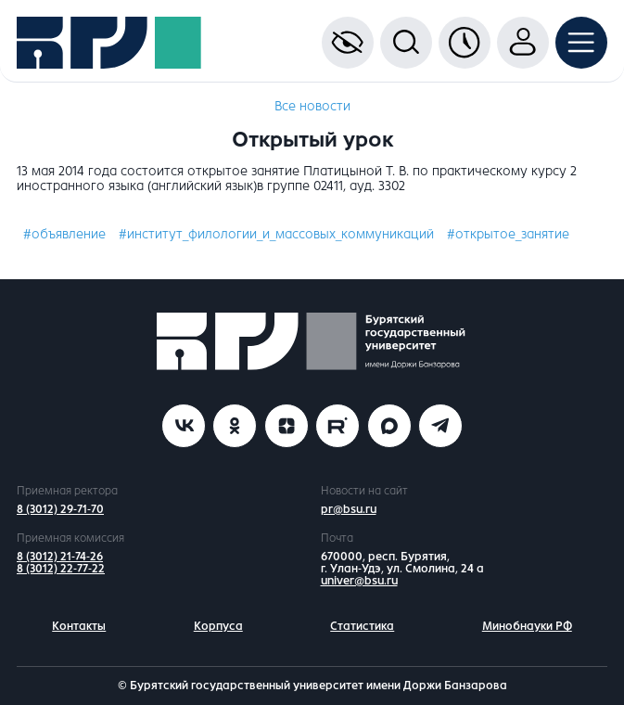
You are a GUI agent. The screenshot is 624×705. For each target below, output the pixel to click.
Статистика (362, 626)
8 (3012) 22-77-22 (61, 568)
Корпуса (218, 626)
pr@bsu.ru (348, 509)
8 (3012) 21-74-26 (60, 556)
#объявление (64, 234)
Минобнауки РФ (527, 626)
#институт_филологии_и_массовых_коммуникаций (276, 234)
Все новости (312, 106)
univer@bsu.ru (359, 580)
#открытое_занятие (508, 234)
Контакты (79, 626)
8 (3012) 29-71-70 (60, 509)
